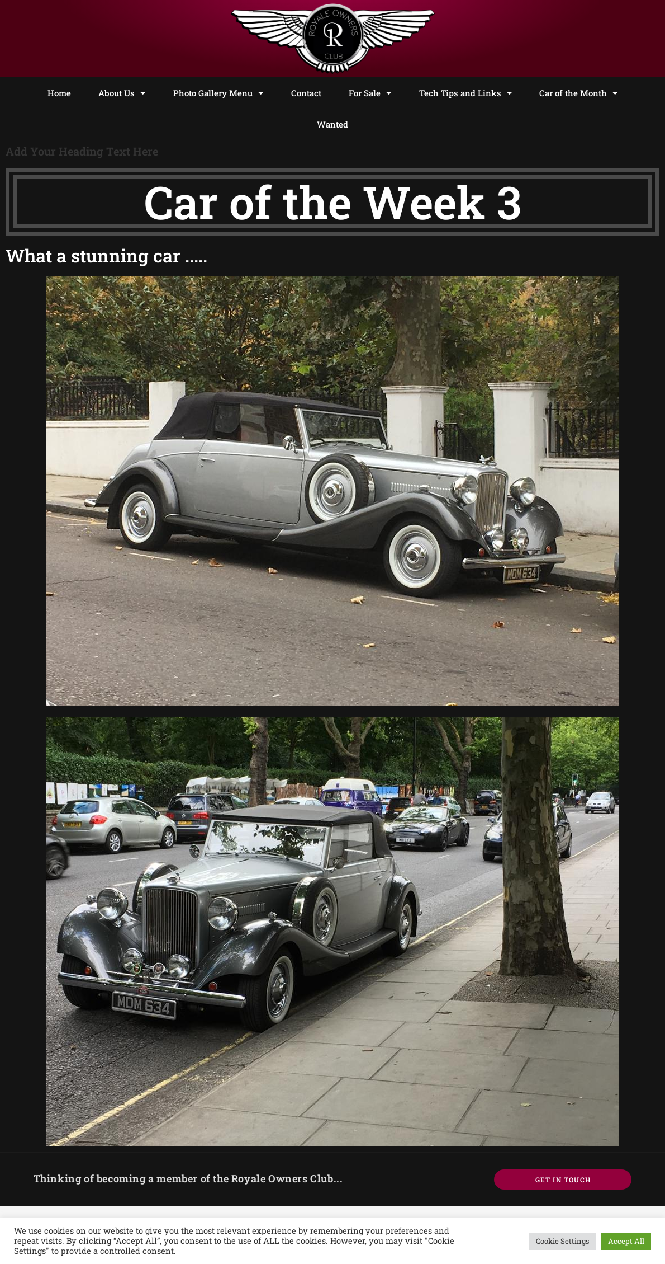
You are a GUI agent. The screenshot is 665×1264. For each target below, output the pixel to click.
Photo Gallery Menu (218, 93)
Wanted (332, 124)
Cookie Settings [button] (562, 1241)
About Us (121, 93)
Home (59, 92)
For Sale (370, 93)
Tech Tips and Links (465, 93)
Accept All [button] (626, 1241)
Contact (306, 92)
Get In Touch (563, 1179)
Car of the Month (578, 93)
